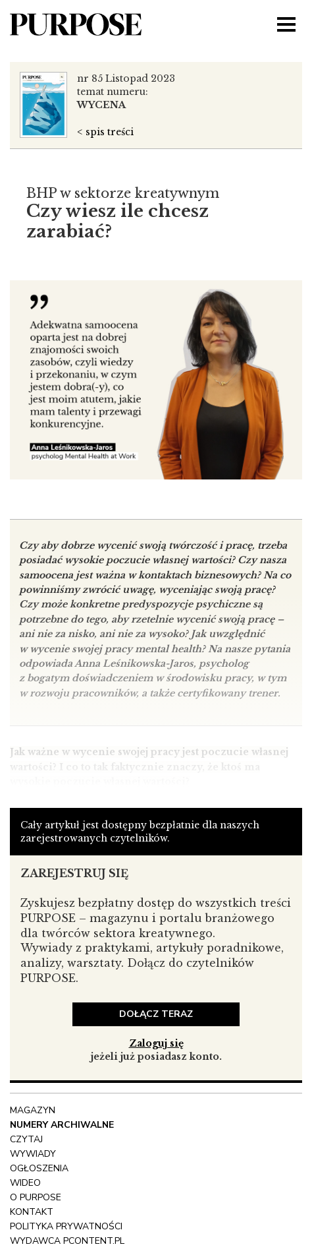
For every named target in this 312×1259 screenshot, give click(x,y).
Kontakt (31, 1212)
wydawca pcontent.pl (67, 1241)
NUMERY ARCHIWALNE (62, 1125)
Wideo (25, 1183)
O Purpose (35, 1197)
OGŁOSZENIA (39, 1168)
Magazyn (32, 1110)
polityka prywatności (66, 1226)
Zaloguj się (156, 1043)
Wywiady (33, 1154)
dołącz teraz (156, 1014)
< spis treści (105, 132)
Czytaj (26, 1139)
